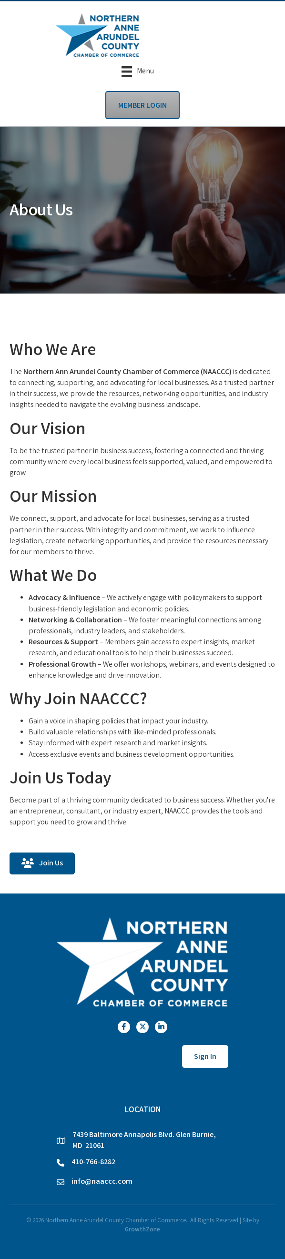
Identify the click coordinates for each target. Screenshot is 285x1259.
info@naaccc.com (101, 1182)
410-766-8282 (93, 1162)
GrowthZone (142, 1230)
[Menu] (138, 71)
